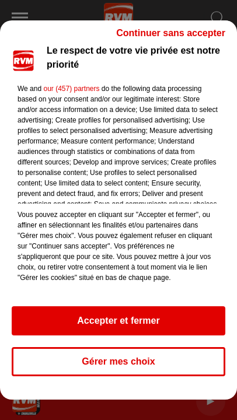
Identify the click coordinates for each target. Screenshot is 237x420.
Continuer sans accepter (170, 33)
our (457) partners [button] (71, 89)
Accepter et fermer (118, 321)
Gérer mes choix (118, 361)
